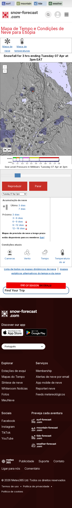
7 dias (22, 208)
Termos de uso (10, 486)
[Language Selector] (23, 346)
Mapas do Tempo (13, 377)
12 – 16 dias (18, 228)
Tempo (45, 258)
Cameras (10, 258)
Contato (58, 461)
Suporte (43, 461)
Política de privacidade (36, 486)
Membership (44, 371)
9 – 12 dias (18, 225)
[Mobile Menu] (66, 14)
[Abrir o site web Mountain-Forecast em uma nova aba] (24, 3)
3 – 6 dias (17, 218)
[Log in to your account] (57, 14)
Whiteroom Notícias (14, 388)
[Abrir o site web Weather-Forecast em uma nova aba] (55, 3)
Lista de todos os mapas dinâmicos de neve (30, 269)
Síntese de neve (12, 382)
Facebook (8, 421)
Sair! (42, 237)
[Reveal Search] (48, 14)
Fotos (5, 394)
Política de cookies (12, 491)
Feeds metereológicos (50, 394)
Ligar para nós (10, 468)
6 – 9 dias (17, 221)
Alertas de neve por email (52, 377)
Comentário (32, 468)
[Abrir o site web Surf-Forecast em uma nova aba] (8, 3)
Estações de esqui (13, 371)
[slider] (18, 175)
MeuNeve (7, 400)
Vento (27, 258)
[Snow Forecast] (20, 14)
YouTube (7, 438)
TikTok (5, 432)
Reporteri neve (45, 388)
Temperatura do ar (62, 260)
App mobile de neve (49, 382)
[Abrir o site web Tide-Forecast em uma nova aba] (40, 3)
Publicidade (26, 461)
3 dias (22, 205)
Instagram (8, 426)
